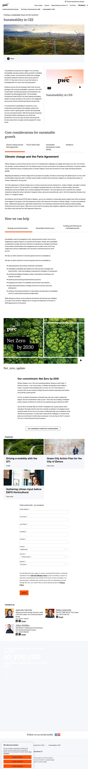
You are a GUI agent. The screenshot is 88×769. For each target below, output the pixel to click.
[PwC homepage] (6, 4)
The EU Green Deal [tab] (33, 145)
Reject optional (18, 767)
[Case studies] (22, 6)
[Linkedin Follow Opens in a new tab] (17, 621)
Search (83, 5)
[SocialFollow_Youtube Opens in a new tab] (59, 735)
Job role (23, 554)
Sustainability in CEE (49, 9)
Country (22, 546)
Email (23, 621)
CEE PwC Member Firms (39, 575)
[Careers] (30, 6)
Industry (23, 561)
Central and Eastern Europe (10, 9)
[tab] (18, 228)
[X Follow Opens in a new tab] (20, 621)
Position (23, 539)
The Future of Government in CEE (30, 9)
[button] (65, 80)
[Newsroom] (64, 6)
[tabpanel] (45, 182)
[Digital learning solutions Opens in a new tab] (42, 6)
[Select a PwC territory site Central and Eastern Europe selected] (75, 2)
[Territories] (56, 6)
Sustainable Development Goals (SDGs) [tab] (53, 147)
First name (23, 516)
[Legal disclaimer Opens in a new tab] (35, 751)
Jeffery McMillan (22, 625)
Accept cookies (17, 762)
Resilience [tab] (69, 145)
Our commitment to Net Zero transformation (43, 428)
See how (9, 674)
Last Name (24, 524)
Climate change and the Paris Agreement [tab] (14, 146)
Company (23, 531)
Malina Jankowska (63, 610)
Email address (24, 509)
